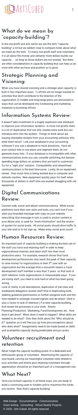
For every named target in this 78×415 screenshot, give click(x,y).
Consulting (26, 405)
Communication (48, 401)
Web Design (10, 401)
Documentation (28, 401)
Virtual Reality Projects (48, 405)
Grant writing (10, 405)
